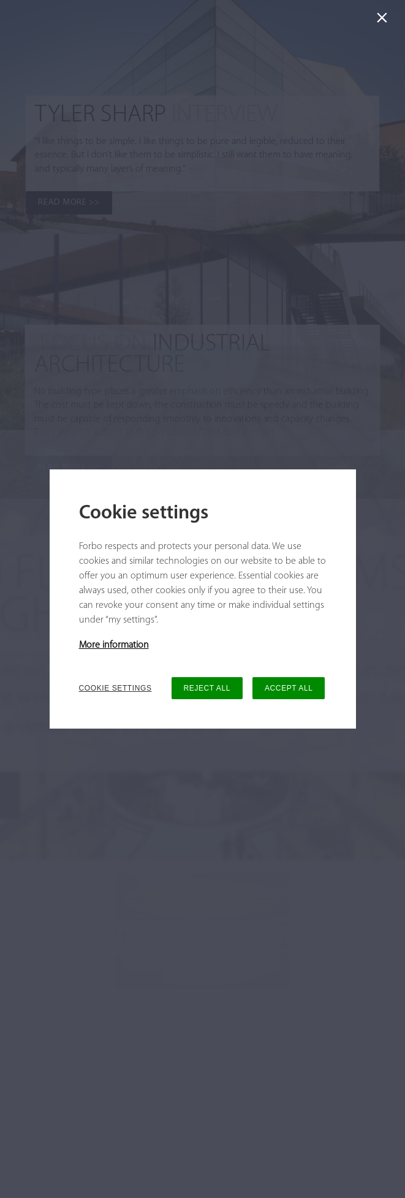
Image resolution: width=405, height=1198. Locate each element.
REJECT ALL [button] (207, 688)
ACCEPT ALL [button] (288, 688)
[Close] (384, 20)
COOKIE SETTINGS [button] (115, 688)
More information (114, 645)
